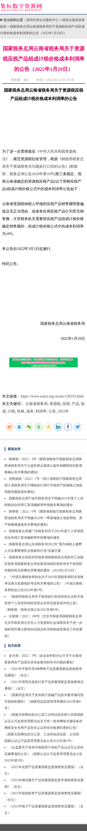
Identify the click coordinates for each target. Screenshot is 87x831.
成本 (30, 411)
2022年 (63, 411)
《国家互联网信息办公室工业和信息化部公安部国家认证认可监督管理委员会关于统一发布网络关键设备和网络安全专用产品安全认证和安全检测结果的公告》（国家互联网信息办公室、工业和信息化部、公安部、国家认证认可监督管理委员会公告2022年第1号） (44, 728)
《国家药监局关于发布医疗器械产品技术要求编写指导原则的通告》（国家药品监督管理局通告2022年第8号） (44, 701)
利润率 (41, 411)
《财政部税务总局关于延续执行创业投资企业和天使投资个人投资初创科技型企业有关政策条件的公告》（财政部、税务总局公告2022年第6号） (44, 603)
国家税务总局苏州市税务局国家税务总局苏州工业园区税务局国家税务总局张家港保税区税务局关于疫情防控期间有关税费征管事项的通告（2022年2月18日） (44, 564)
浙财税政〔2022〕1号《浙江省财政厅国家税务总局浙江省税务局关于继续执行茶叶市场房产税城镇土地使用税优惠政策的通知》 (43, 485)
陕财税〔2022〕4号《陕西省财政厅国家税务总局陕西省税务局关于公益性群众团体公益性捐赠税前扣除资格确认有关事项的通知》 (43, 465)
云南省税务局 (36, 404)
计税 (11, 411)
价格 (20, 411)
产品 (75, 404)
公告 (52, 411)
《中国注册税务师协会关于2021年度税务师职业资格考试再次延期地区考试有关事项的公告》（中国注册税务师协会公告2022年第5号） (44, 583)
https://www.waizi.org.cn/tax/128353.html (52, 396)
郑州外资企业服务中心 (42, 20)
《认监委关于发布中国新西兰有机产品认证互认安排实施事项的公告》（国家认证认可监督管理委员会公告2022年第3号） (44, 754)
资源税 (55, 404)
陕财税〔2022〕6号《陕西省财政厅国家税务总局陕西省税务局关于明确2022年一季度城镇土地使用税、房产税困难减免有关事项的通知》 (43, 518)
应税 (66, 404)
